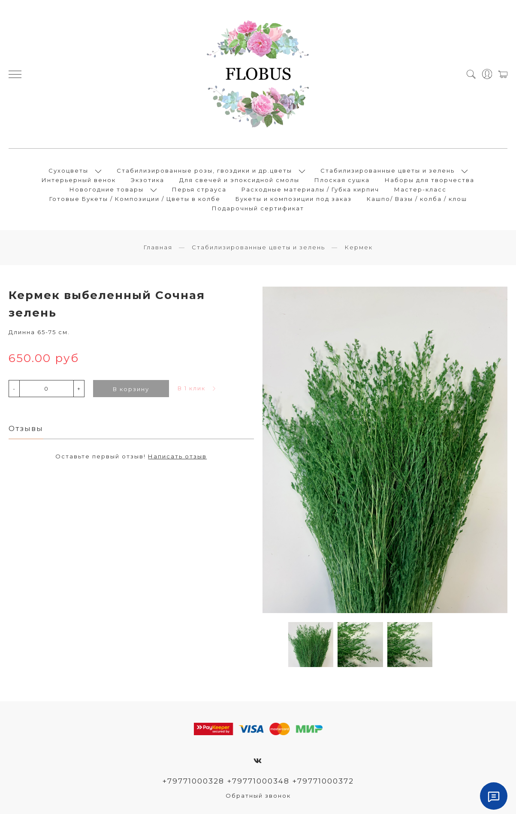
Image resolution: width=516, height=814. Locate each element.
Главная (157, 247)
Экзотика (147, 180)
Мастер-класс (420, 189)
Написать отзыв (177, 456)
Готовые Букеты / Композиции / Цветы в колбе (134, 198)
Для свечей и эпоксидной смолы (239, 180)
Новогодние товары (106, 189)
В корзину (131, 389)
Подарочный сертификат (258, 208)
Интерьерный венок (79, 180)
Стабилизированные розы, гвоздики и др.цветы (204, 170)
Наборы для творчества (429, 180)
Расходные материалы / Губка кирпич (310, 189)
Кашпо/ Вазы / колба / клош (417, 198)
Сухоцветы (68, 170)
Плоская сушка (342, 180)
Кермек (358, 247)
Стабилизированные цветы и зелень (387, 170)
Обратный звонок (258, 795)
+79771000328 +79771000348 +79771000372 (258, 781)
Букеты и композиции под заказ (293, 198)
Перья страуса (199, 189)
